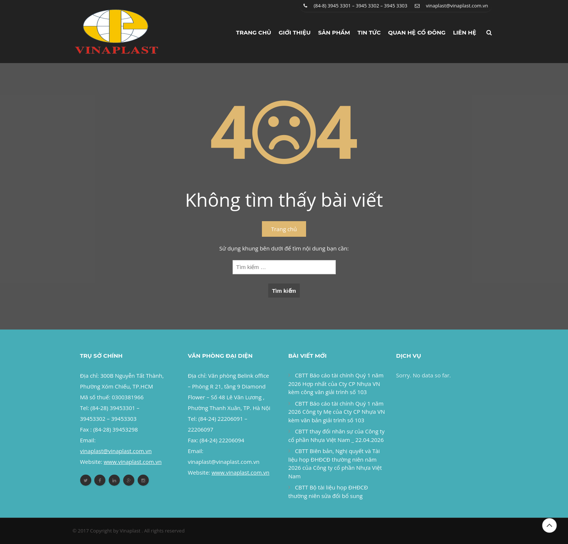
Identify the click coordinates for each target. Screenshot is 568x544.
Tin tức (369, 32)
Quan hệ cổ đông (417, 32)
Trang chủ (253, 32)
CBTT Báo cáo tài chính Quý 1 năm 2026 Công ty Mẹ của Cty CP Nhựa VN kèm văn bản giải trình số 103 (336, 412)
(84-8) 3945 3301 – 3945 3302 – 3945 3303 (360, 5)
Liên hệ (464, 32)
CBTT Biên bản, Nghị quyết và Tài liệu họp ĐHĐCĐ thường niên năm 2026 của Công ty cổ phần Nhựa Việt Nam (335, 463)
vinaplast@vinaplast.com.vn (457, 5)
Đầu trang (549, 525)
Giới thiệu (295, 32)
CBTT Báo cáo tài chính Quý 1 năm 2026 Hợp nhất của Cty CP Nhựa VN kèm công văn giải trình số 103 (336, 383)
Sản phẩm (334, 32)
